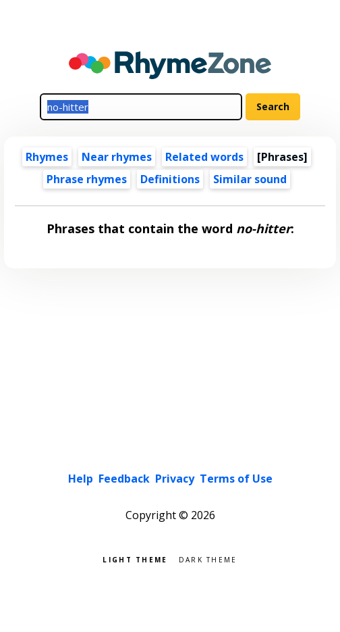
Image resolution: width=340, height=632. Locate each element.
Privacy (174, 478)
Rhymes (47, 156)
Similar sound (250, 179)
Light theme (135, 558)
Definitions (170, 179)
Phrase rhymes (87, 179)
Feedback (124, 478)
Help (80, 478)
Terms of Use (236, 478)
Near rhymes (117, 156)
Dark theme (208, 558)
